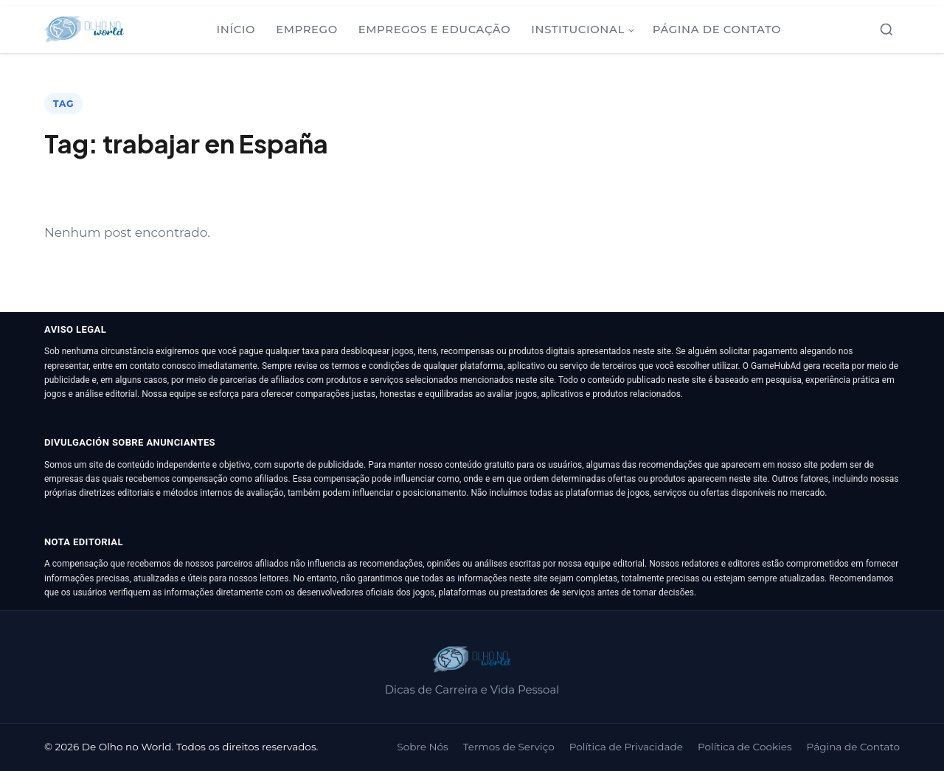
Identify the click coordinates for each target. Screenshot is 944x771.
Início (236, 29)
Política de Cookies (745, 747)
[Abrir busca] (886, 29)
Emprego (307, 29)
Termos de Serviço (509, 747)
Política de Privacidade (626, 747)
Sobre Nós (422, 747)
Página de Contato (717, 29)
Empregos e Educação (434, 29)
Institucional (578, 29)
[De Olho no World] (84, 29)
